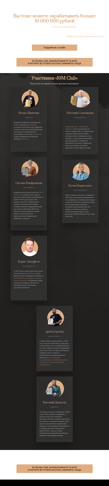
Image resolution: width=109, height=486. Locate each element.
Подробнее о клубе (54, 47)
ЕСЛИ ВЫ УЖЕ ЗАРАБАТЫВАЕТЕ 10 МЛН (54, 61)
